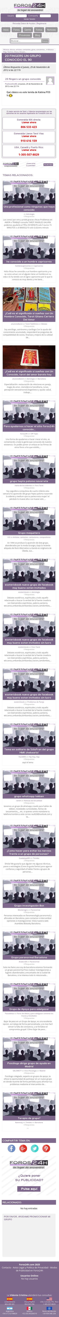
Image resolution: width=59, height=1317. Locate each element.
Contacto (6, 1267)
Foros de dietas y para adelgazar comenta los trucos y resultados (35, 1014)
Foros (16, 29)
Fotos (39, 29)
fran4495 (22, 757)
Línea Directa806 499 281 (9, 1301)
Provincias (24, 35)
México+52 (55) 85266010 (29, 1311)
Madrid (42, 1070)
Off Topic (34, 433)
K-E (9, 537)
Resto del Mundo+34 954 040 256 (49, 1311)
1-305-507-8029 (29, 154)
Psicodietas (9, 1013)
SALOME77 (17, 1070)
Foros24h (24, 433)
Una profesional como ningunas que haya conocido (29, 208)
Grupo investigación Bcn (29, 905)
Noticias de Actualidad (33, 800)
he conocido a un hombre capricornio (29, 261)
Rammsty (19, 1122)
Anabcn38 (23, 961)
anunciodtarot (16, 324)
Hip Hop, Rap (34, 757)
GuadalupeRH (24, 858)
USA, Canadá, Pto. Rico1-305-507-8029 (49, 1301)
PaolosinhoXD (11, 84)
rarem (18, 800)
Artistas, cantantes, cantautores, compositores (32, 537)
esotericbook (23, 592)
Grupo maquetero (29, 532)
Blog (37, 35)
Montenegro (23, 910)
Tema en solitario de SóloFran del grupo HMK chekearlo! (29, 751)
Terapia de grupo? (29, 1118)
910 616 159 (29, 140)
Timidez (36, 858)
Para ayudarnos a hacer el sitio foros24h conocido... (29, 428)
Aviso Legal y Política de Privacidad (30, 1267)
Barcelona (42, 379)
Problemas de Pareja (35, 702)
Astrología (30, 214)
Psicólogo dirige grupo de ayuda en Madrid (29, 1065)
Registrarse (41, 23)
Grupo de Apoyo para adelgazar (29, 1009)
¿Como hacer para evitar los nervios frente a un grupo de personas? (29, 852)
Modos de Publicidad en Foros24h (36, 1269)
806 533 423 (29, 126)
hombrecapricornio (23, 266)
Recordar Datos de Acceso (24, 23)
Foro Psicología (31, 1070)
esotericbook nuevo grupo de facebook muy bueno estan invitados (29, 586)
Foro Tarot (39, 485)
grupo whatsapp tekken (29, 796)
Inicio (6, 29)
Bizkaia (44, 324)
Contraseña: (33, 16)
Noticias (51, 29)
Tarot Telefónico (32, 324)
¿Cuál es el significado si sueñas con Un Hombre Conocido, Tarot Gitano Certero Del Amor (29, 316)
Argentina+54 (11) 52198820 (9, 1311)
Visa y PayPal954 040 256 (29, 1301)
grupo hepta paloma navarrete (29, 481)
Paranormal (35, 910)
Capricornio (38, 266)
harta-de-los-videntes (23, 485)
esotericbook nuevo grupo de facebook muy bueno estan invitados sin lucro (29, 641)
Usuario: (10, 16)
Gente (27, 29)
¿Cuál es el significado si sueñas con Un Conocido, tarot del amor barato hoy (29, 373)
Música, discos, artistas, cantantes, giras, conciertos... (24, 49)
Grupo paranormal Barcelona (29, 957)
